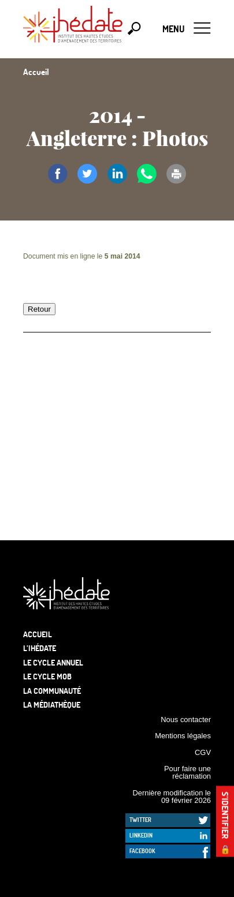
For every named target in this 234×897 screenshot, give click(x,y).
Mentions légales (183, 735)
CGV (203, 752)
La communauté (52, 690)
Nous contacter (186, 719)
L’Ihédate (39, 647)
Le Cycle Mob (47, 676)
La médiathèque (51, 704)
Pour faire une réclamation (187, 772)
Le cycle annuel (53, 662)
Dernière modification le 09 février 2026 (171, 796)
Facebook (142, 851)
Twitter (140, 820)
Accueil (37, 634)
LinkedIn (141, 835)
